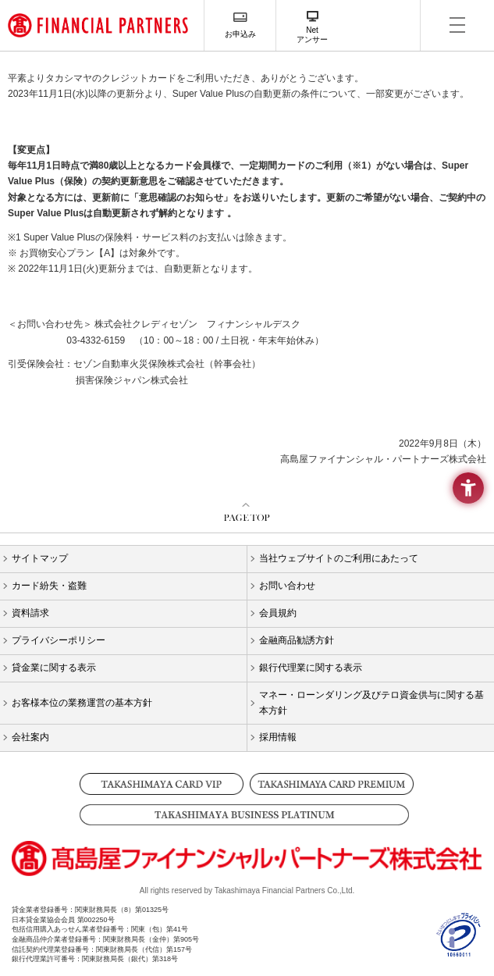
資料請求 (30, 612)
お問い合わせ (287, 585)
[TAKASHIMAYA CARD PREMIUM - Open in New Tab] (332, 784)
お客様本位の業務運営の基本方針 (82, 702)
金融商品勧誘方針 (296, 640)
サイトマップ (40, 558)
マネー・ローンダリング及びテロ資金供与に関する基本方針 (371, 702)
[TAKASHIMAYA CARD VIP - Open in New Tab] (162, 784)
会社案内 (30, 737)
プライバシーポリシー (58, 640)
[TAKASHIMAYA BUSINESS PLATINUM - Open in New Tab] (247, 814)
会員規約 (278, 612)
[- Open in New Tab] (458, 950)
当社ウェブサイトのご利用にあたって (338, 558)
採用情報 (278, 737)
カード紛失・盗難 (49, 585)
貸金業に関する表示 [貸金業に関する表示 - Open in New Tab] (54, 667)
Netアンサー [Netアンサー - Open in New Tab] (312, 35)
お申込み (240, 34)
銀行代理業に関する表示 (310, 667)
